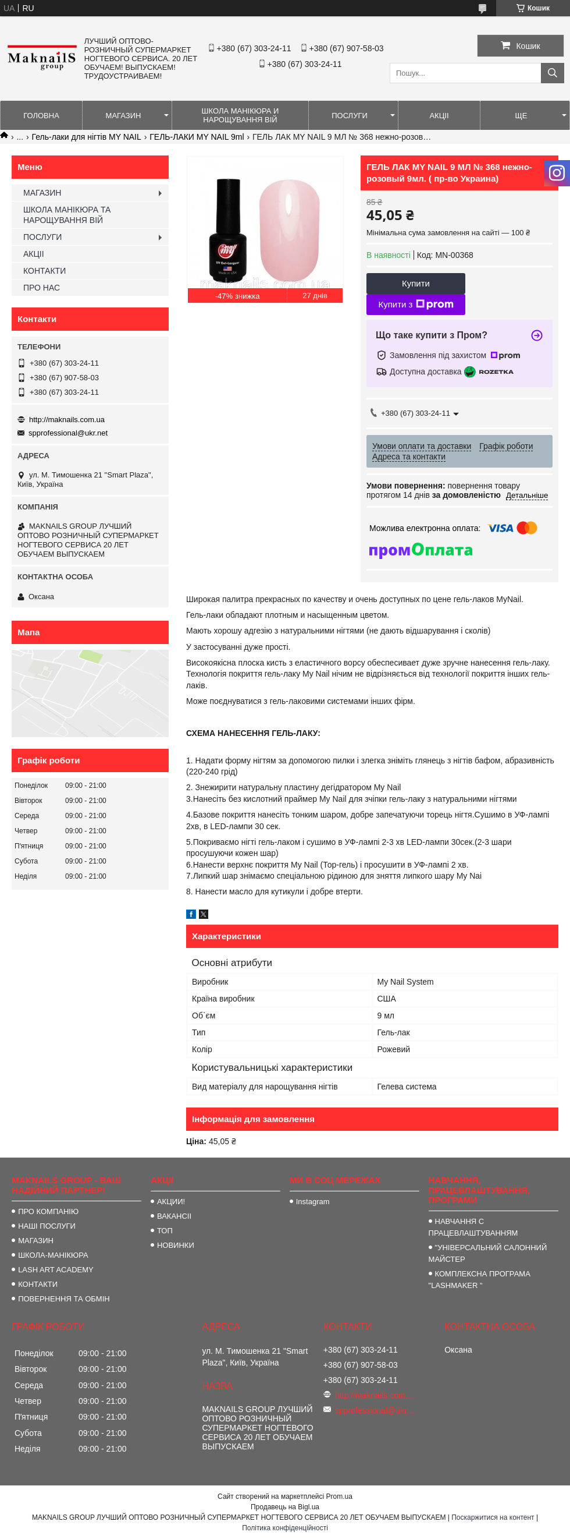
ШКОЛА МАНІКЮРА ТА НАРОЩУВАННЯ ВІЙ (67, 215)
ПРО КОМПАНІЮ (48, 1211)
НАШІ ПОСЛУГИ (47, 1226)
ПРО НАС (41, 287)
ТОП (165, 1230)
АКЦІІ (438, 115)
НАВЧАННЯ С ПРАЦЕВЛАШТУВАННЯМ (473, 1227)
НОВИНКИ (175, 1245)
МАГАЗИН (123, 115)
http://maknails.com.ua (67, 419)
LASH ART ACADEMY (56, 1269)
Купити (416, 283)
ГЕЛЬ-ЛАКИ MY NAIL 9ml (196, 136)
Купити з (415, 304)
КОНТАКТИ (44, 270)
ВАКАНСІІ (174, 1216)
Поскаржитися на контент (492, 1517)
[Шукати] (552, 73)
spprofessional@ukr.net (68, 433)
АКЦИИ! (171, 1201)
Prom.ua (339, 1496)
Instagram (313, 1201)
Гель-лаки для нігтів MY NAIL (86, 136)
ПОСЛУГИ (350, 115)
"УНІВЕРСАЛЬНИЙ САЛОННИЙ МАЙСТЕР (488, 1253)
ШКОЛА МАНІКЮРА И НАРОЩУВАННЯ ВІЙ (240, 115)
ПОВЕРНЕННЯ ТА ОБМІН (64, 1298)
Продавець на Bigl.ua (285, 1507)
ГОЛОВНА (41, 115)
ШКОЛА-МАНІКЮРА (53, 1255)
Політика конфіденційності (285, 1528)
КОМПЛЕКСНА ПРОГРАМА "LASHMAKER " (479, 1279)
